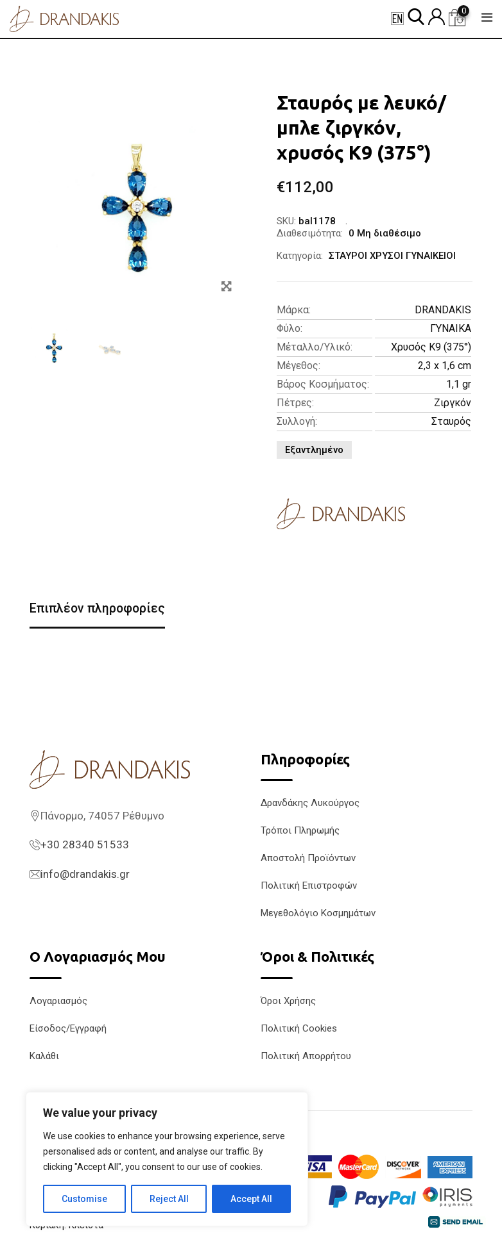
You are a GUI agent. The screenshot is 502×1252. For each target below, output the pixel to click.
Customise (84, 1199)
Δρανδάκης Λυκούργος (310, 803)
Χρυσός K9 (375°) (431, 347)
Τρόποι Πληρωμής (300, 831)
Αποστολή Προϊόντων (308, 858)
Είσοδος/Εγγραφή (68, 1028)
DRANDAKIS (443, 310)
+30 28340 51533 (84, 845)
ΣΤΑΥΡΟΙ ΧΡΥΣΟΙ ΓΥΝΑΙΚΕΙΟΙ (392, 255)
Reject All (169, 1199)
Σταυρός (451, 421)
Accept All (251, 1199)
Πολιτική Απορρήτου (306, 1056)
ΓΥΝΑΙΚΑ (450, 328)
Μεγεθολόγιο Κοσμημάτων (318, 913)
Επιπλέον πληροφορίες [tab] (99, 608)
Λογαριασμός (58, 1001)
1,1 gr (458, 384)
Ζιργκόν (452, 403)
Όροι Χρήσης (288, 1001)
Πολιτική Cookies (299, 1028)
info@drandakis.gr (85, 874)
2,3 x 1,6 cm (444, 365)
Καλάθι (44, 1056)
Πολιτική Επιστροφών (309, 886)
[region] (167, 1159)
